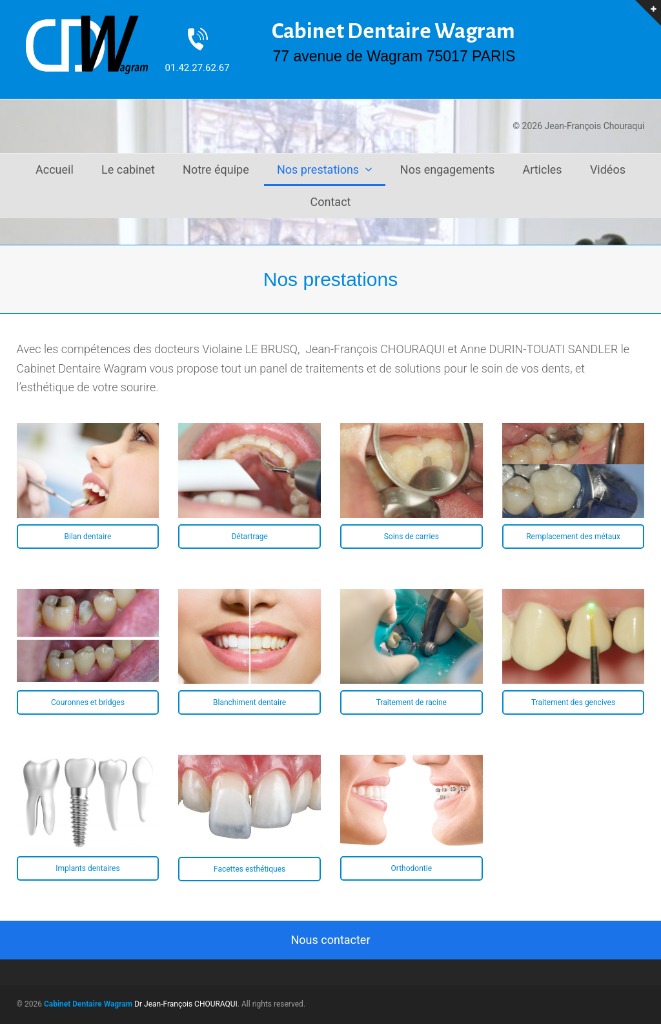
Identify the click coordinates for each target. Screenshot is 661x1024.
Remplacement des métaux (573, 536)
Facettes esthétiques (249, 869)
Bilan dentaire (87, 536)
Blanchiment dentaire (249, 702)
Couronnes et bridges (88, 702)
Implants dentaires (87, 868)
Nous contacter (330, 940)
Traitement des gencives (573, 702)
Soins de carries (411, 536)
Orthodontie (411, 868)
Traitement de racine (411, 702)
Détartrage (249, 536)
